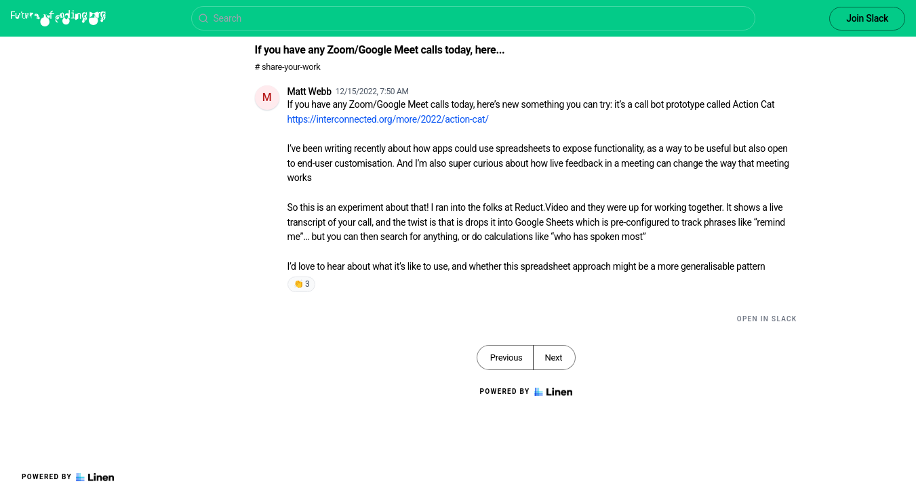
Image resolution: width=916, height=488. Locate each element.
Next (553, 357)
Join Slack (867, 18)
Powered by (68, 477)
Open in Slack (767, 319)
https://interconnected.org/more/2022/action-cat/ (388, 119)
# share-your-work (288, 67)
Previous (506, 357)
